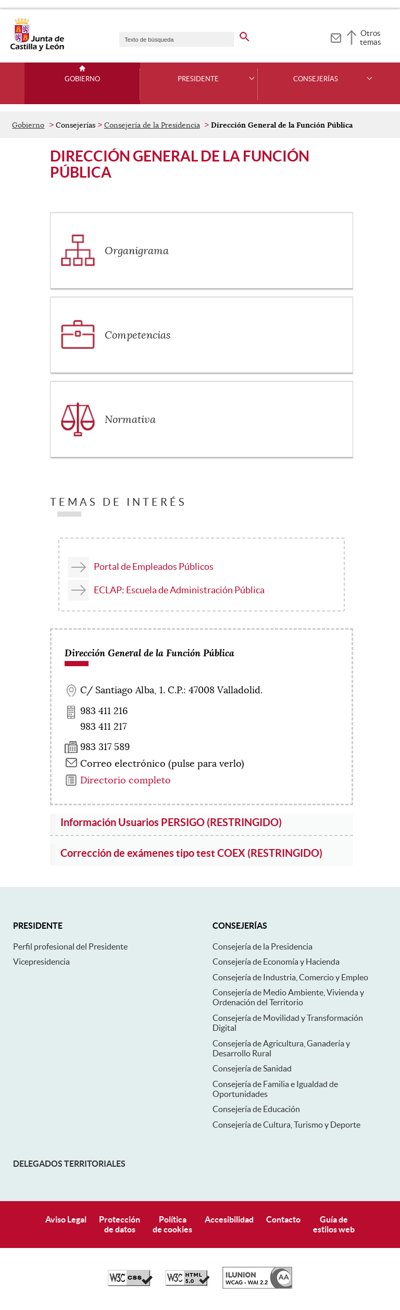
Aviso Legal (65, 1219)
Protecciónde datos (119, 1224)
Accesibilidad (229, 1219)
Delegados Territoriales (69, 1163)
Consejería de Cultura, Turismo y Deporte (286, 1124)
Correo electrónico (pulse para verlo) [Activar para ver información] (162, 763)
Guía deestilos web (334, 1224)
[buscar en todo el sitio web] (244, 35)
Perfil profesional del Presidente (70, 946)
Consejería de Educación (256, 1109)
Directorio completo (125, 780)
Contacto (283, 1219)
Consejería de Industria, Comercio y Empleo (290, 977)
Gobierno (82, 79)
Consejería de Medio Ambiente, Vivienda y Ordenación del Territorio (288, 997)
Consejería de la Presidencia (152, 125)
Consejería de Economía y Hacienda (276, 961)
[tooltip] (335, 36)
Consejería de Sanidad (252, 1068)
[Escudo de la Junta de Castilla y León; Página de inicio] (37, 49)
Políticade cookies (172, 1224)
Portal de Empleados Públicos (154, 566)
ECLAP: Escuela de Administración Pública (179, 589)
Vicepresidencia (41, 961)
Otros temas (370, 37)
